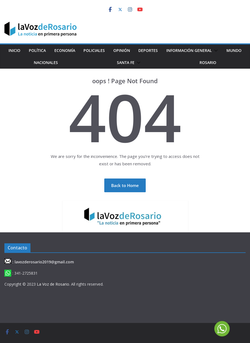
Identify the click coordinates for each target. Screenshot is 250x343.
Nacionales (46, 62)
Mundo (233, 50)
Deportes (148, 50)
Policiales (94, 50)
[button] (215, 50)
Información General (189, 50)
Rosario (208, 62)
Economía (64, 50)
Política (37, 50)
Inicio (14, 50)
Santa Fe (125, 62)
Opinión (121, 50)
